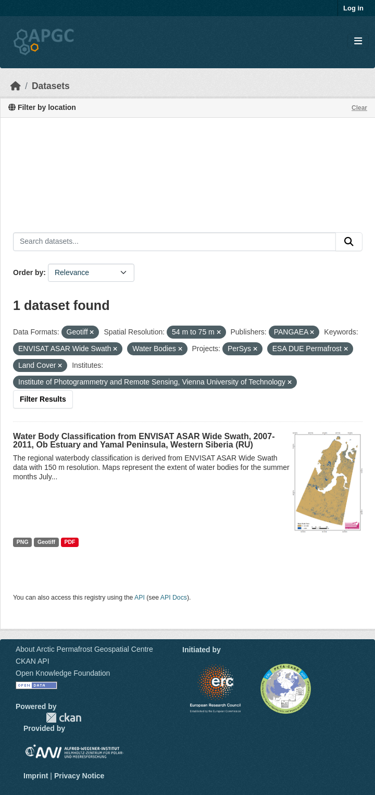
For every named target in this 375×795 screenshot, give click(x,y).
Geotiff (46, 542)
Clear (359, 107)
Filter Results (43, 399)
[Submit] (348, 241)
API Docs (173, 597)
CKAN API (32, 661)
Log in (353, 8)
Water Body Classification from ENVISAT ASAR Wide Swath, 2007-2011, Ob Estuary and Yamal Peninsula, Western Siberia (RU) (143, 440)
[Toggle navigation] (358, 41)
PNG (23, 542)
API (139, 597)
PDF (69, 542)
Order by (28, 272)
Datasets (51, 86)
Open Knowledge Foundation (63, 673)
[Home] (15, 86)
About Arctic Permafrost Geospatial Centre (84, 649)
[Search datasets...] (174, 241)
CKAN (63, 717)
